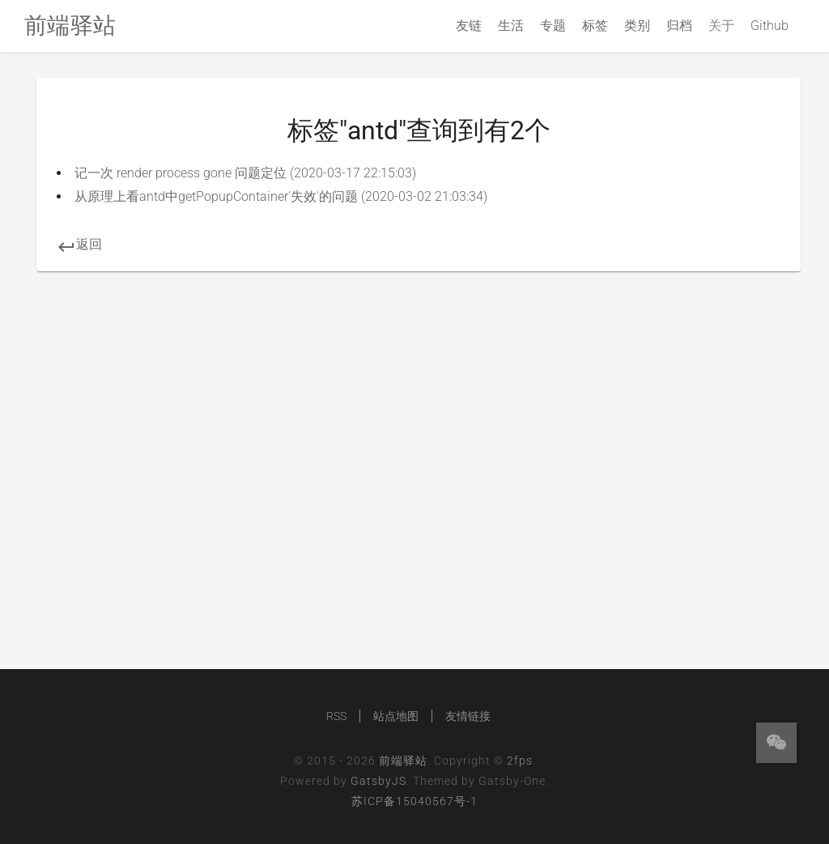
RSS (336, 716)
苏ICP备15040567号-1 (414, 801)
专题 (553, 25)
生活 (511, 25)
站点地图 (396, 716)
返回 (79, 244)
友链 (469, 25)
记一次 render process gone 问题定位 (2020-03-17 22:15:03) (245, 173)
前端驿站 (403, 760)
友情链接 (468, 716)
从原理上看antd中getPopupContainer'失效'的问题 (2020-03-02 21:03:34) (280, 196)
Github (769, 25)
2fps (520, 760)
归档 (679, 25)
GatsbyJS (378, 780)
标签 (595, 25)
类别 (637, 25)
